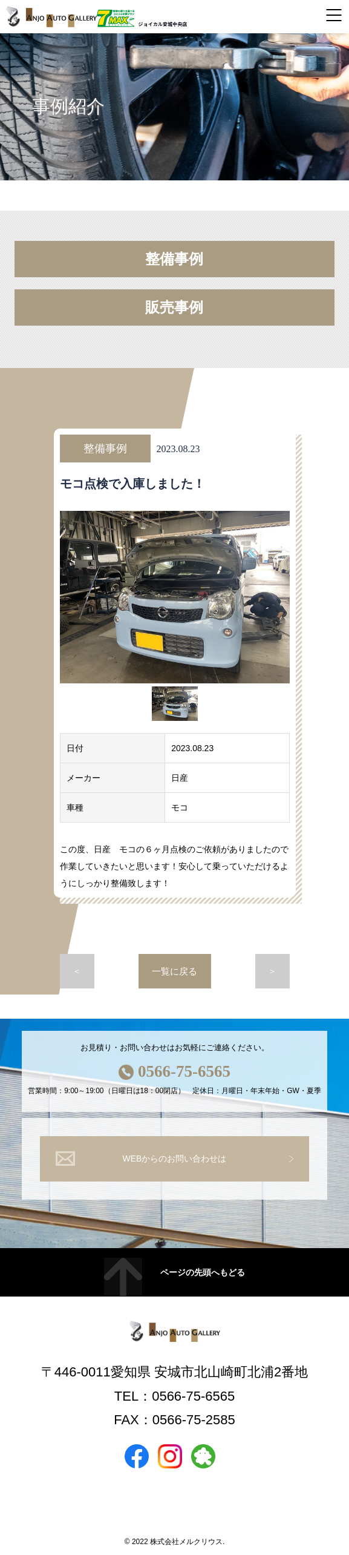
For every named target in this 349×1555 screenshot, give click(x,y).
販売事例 (174, 307)
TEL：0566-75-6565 (174, 1396)
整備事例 (174, 259)
